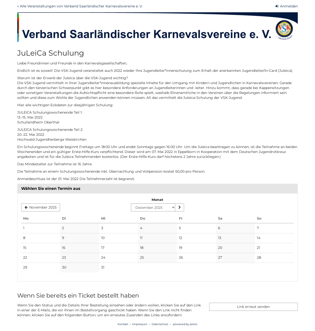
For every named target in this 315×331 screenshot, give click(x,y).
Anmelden (286, 6)
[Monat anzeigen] (179, 207)
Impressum (139, 324)
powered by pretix (185, 324)
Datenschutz (160, 324)
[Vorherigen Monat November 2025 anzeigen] (40, 207)
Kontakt (123, 324)
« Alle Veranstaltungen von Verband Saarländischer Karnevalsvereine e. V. (79, 6)
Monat (157, 199)
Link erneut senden (253, 306)
